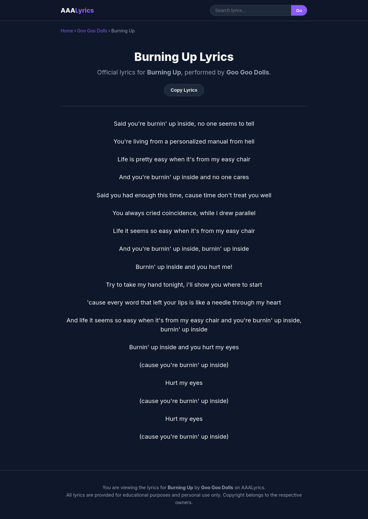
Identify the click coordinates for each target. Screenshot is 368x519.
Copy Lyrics (184, 90)
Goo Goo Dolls (92, 30)
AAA (77, 10)
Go (299, 10)
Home (67, 30)
